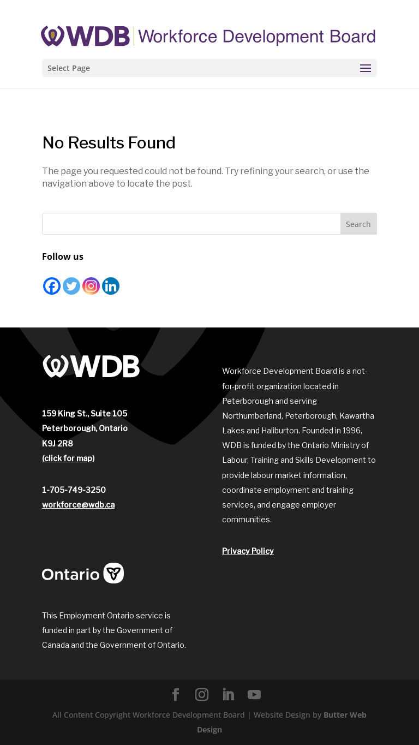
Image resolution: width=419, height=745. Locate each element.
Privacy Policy (248, 551)
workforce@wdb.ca (78, 504)
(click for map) (68, 458)
